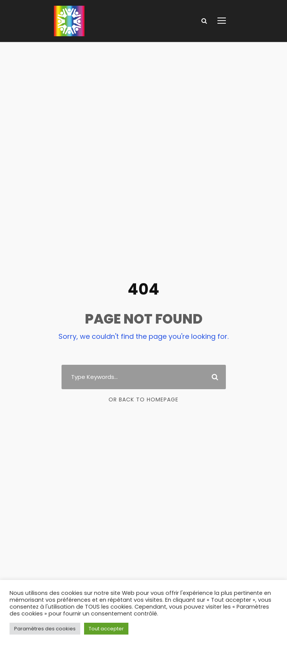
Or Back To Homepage (143, 399)
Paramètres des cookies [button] (45, 628)
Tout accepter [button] (106, 628)
